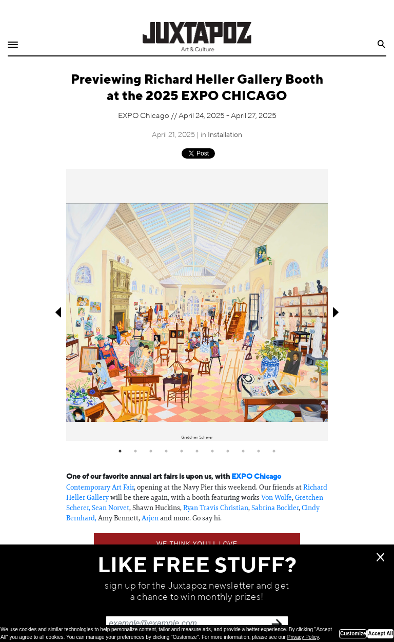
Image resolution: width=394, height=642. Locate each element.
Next (337, 312)
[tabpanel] (197, 305)
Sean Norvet (110, 507)
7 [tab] (212, 451)
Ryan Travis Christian (215, 507)
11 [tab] (274, 451)
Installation (225, 135)
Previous (57, 312)
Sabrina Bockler (275, 507)
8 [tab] (228, 451)
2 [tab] (135, 451)
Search (382, 44)
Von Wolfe (276, 497)
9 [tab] (243, 451)
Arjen (150, 517)
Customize (353, 633)
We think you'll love (197, 544)
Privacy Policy (303, 637)
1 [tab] (120, 451)
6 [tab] (197, 451)
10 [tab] (258, 451)
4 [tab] (166, 451)
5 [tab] (181, 451)
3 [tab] (151, 451)
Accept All (380, 633)
